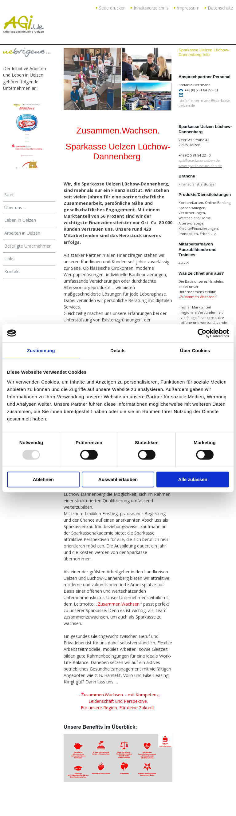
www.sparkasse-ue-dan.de (200, 165)
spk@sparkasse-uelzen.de (199, 160)
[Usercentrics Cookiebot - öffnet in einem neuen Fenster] (202, 333)
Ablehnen (43, 479)
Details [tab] (118, 350)
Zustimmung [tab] (41, 350)
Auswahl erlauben (118, 479)
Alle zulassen (192, 479)
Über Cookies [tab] (195, 350)
